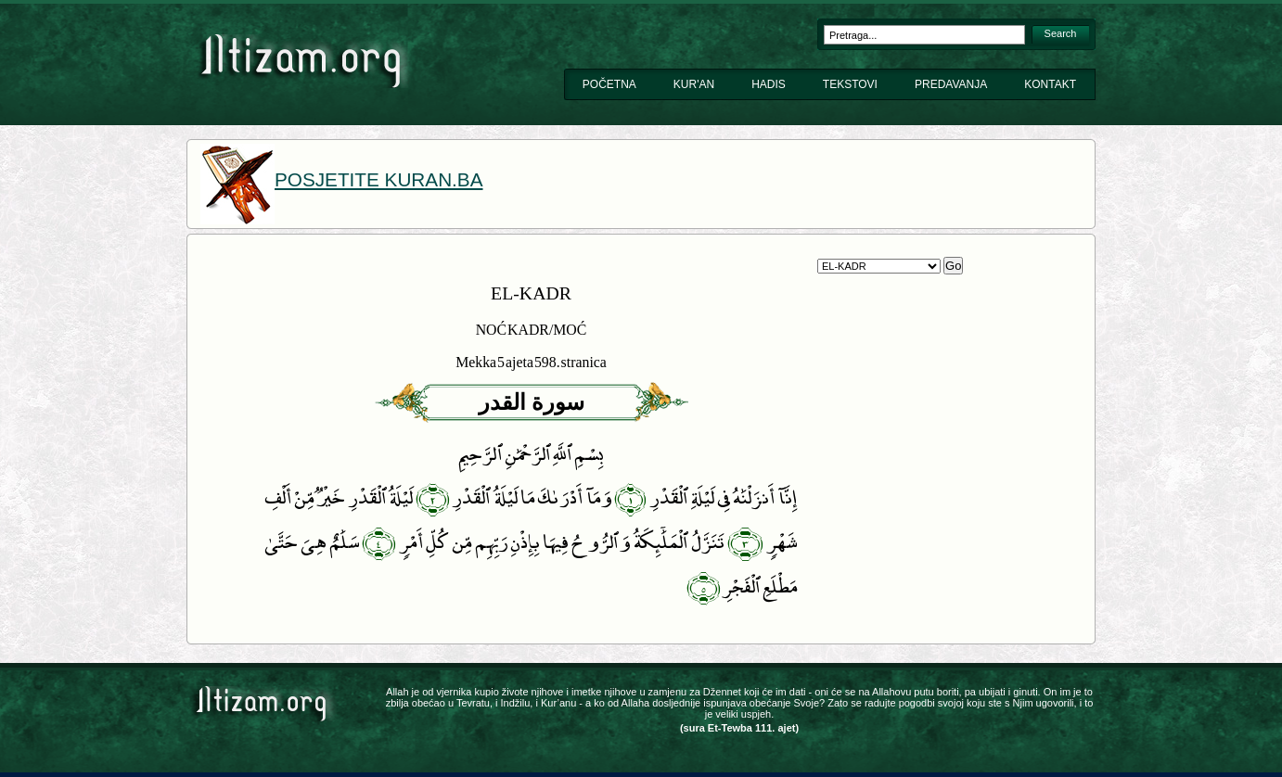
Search (1061, 33)
